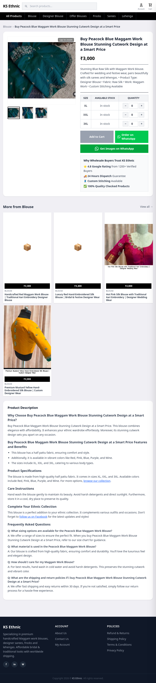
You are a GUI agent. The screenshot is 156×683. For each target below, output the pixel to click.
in (14, 664)
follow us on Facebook (33, 516)
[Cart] (150, 5)
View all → (146, 206)
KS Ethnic (11, 6)
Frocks (97, 16)
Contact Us (62, 639)
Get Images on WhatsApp (114, 149)
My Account (62, 644)
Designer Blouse (53, 16)
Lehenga (127, 16)
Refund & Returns (118, 633)
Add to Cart (96, 137)
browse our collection (97, 481)
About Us (61, 633)
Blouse (32, 16)
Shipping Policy (116, 639)
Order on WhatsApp (126, 136)
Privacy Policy (115, 650)
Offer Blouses (78, 16)
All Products (14, 16)
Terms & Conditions (119, 644)
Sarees (111, 16)
